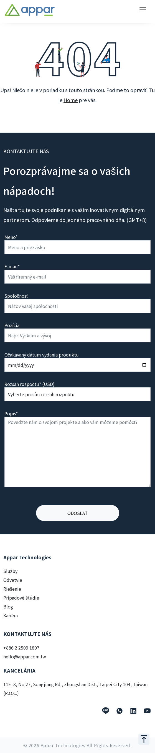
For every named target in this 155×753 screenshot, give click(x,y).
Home (70, 99)
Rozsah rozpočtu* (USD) (29, 384)
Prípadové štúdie (21, 597)
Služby (10, 571)
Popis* (11, 413)
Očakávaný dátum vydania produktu (41, 354)
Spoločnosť (16, 295)
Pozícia (11, 325)
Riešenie (12, 588)
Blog (8, 606)
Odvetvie (12, 580)
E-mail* (12, 266)
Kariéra (10, 615)
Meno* (10, 237)
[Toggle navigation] (142, 9)
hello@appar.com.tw (24, 656)
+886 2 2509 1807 (21, 647)
